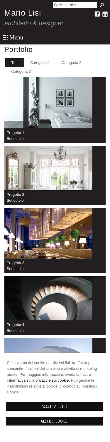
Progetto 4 (15, 324)
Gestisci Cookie (54, 421)
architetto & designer (34, 23)
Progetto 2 (15, 194)
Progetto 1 (15, 132)
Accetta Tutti (54, 406)
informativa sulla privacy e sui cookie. (38, 380)
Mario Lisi (22, 13)
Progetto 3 (15, 263)
